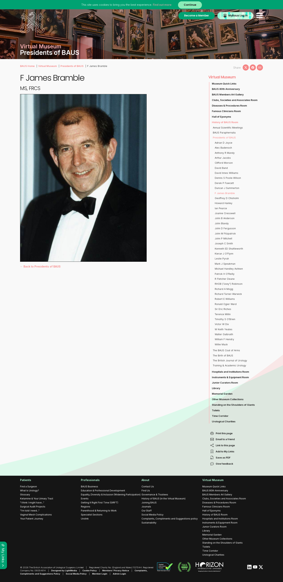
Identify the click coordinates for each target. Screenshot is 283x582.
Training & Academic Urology (229, 365)
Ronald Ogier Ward (226, 304)
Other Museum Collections (227, 399)
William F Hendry (224, 339)
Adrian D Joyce (223, 142)
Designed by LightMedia (64, 570)
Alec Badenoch (223, 147)
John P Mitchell (223, 238)
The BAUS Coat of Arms (226, 350)
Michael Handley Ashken (229, 268)
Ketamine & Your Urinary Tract (36, 498)
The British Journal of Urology (230, 360)
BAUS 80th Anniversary (226, 89)
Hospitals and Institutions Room (230, 371)
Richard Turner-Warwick (228, 294)
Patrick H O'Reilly (224, 273)
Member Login (99, 573)
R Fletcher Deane (225, 278)
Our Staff (147, 510)
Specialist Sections (91, 514)
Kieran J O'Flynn (224, 253)
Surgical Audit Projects (32, 506)
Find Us (146, 490)
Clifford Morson (224, 162)
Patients (25, 480)
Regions (85, 506)
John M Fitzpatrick (225, 233)
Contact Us (148, 486)
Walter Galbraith (224, 334)
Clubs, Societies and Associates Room (234, 100)
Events (85, 498)
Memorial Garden (222, 393)
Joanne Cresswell (225, 213)
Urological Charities (223, 421)
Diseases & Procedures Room (229, 105)
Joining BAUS (149, 502)
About (145, 480)
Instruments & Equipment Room (230, 377)
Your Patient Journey (31, 518)
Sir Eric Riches (223, 309)
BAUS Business (89, 486)
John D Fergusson (225, 228)
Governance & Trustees (155, 494)
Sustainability (149, 522)
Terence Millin (223, 314)
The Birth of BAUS (223, 355)
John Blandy (222, 223)
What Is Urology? (29, 490)
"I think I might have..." (32, 502)
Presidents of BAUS (72, 66)
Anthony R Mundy (225, 152)
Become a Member (196, 15)
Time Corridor (220, 416)
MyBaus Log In (238, 15)
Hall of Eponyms (221, 116)
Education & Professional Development (103, 490)
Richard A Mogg (224, 289)
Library (216, 388)
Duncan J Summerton (227, 188)
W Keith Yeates (223, 329)
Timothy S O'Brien (225, 319)
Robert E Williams (225, 299)
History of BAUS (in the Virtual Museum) (163, 498)
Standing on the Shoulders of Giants (233, 404)
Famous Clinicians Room (226, 111)
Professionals (90, 480)
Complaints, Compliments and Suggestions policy (170, 518)
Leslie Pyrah (222, 258)
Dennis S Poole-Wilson (228, 177)
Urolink (85, 518)
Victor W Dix (222, 324)
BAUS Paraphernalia (224, 132)
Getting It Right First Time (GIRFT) (99, 502)
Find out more (162, 4)
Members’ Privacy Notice (115, 570)
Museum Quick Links (224, 83)
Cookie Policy (89, 570)
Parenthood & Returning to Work (99, 510)
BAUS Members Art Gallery (228, 94)
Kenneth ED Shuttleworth (229, 248)
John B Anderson (224, 218)
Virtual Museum (47, 66)
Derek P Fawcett (224, 183)
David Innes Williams (226, 173)
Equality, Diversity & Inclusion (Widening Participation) (111, 494)
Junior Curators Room (225, 382)
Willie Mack (221, 344)
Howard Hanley (223, 203)
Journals (146, 506)
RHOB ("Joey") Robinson (228, 283)
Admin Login (119, 573)
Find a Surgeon (28, 486)
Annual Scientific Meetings (228, 127)
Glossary (25, 494)
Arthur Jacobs (223, 157)
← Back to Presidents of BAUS (40, 266)
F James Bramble (225, 193)
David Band (221, 168)
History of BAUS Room (225, 122)
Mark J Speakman (225, 263)
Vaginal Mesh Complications (36, 514)
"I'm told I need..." (29, 510)
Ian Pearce (221, 208)
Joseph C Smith (224, 243)
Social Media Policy (152, 514)
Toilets (216, 410)
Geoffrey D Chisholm (227, 198)
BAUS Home (27, 66)
